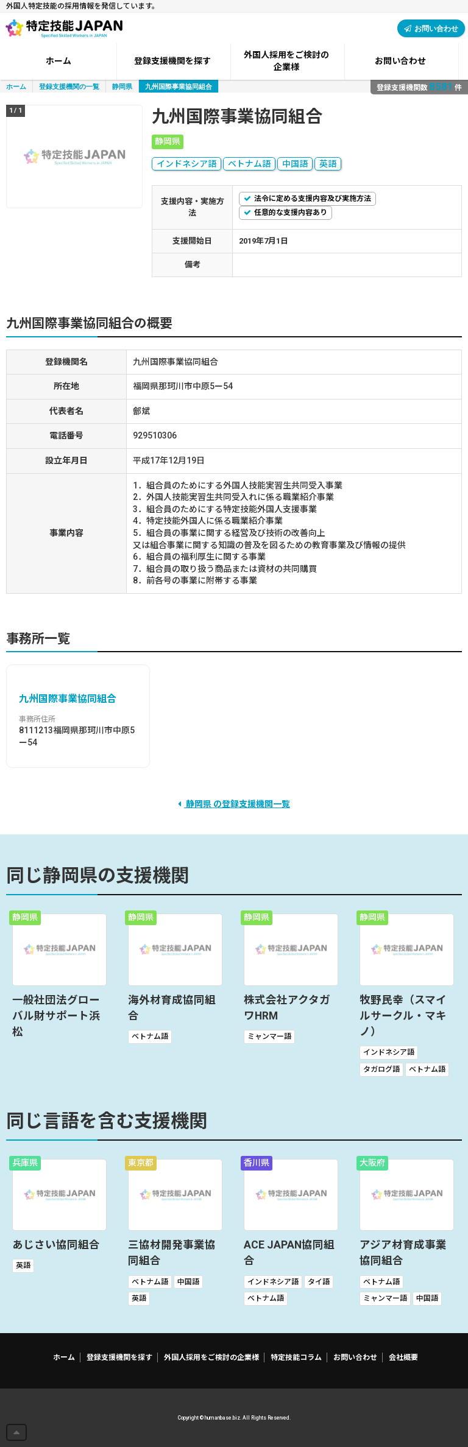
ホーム (16, 86)
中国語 (295, 164)
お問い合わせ (431, 28)
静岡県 (122, 86)
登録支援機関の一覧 (69, 86)
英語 (327, 164)
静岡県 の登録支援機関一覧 (234, 804)
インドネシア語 (186, 164)
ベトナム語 (249, 164)
